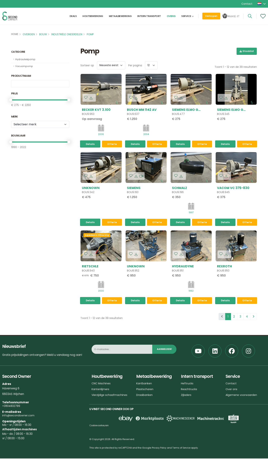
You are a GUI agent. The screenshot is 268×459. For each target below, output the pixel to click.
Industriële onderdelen (66, 34)
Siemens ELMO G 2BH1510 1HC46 (185, 110)
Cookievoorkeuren (100, 426)
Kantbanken (144, 384)
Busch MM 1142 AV (142, 110)
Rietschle (90, 267)
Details (90, 144)
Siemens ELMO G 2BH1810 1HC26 (230, 110)
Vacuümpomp (24, 66)
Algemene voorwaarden (242, 395)
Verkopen (211, 17)
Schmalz (179, 188)
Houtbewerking (92, 18)
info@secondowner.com (19, 416)
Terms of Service (184, 448)
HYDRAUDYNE (183, 267)
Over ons (232, 390)
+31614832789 (11, 406)
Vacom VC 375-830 (233, 188)
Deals (73, 18)
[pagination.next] (253, 317)
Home (14, 34)
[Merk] (40, 124)
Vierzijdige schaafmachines (111, 395)
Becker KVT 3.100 (96, 110)
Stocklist (247, 51)
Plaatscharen (145, 390)
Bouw (43, 34)
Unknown (91, 188)
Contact (246, 4)
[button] (262, 3)
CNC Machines (102, 384)
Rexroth (224, 267)
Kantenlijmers (101, 390)
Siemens (134, 188)
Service (186, 18)
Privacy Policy (160, 448)
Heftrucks (187, 384)
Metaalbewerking (120, 18)
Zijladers (186, 395)
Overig (171, 18)
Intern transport (149, 18)
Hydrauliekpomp (25, 59)
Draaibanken (145, 395)
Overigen (29, 34)
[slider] (10, 100)
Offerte (112, 144)
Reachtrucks (189, 390)
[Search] (250, 18)
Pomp (90, 34)
